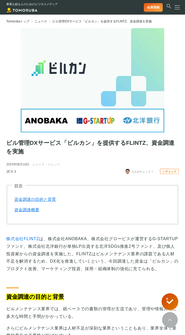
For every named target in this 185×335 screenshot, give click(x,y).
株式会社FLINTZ (22, 239)
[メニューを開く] (175, 7)
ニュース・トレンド (46, 164)
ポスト (11, 171)
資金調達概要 (26, 210)
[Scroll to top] (170, 320)
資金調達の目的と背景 (35, 199)
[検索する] (169, 9)
